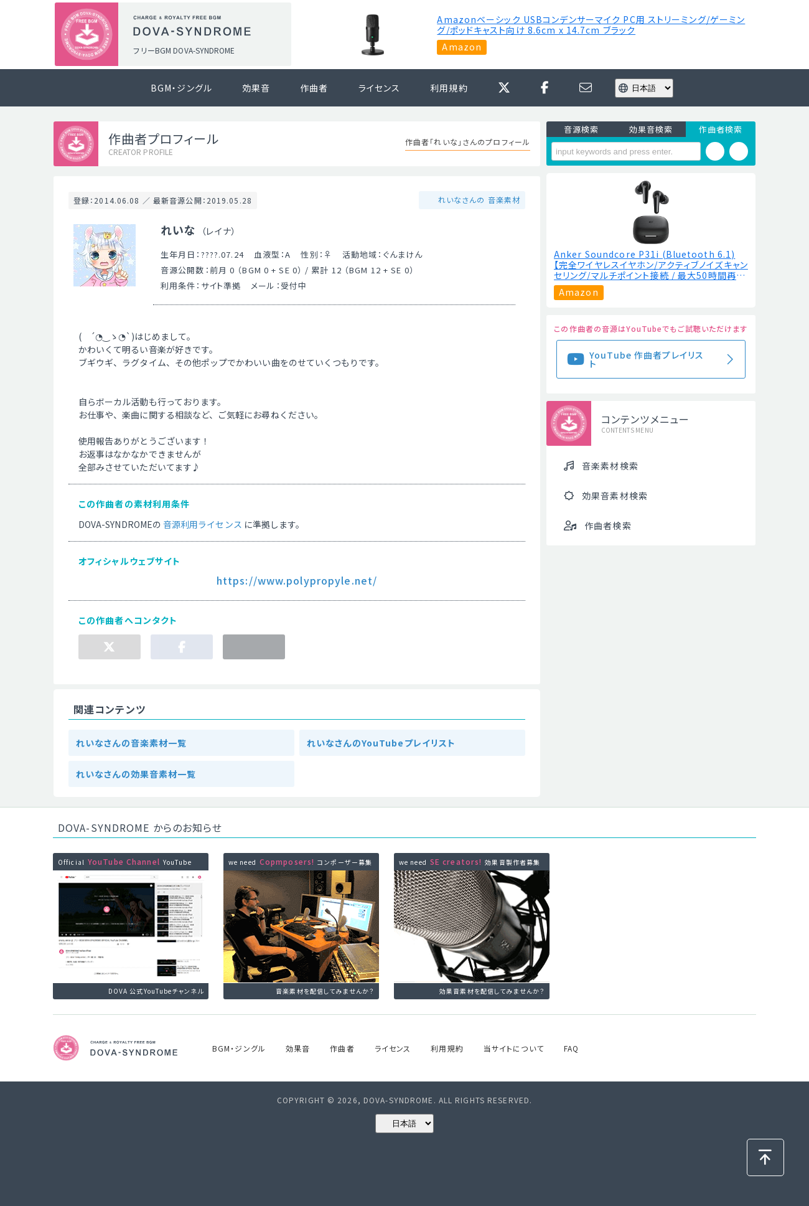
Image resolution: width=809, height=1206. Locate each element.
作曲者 (314, 88)
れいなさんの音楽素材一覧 (131, 743)
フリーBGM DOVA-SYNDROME (184, 50)
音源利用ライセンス (202, 524)
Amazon (462, 46)
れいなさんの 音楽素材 (478, 199)
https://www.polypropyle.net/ (297, 580)
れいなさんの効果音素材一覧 (136, 774)
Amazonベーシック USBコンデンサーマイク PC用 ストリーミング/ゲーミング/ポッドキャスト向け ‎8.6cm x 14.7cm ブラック (591, 24)
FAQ (571, 1048)
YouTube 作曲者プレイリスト (646, 359)
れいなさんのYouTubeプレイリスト (381, 743)
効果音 (256, 88)
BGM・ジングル (181, 88)
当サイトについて (514, 1048)
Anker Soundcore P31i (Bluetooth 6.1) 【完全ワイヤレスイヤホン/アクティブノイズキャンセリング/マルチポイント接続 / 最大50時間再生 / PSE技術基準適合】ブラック (651, 264)
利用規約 (448, 88)
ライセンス (379, 88)
